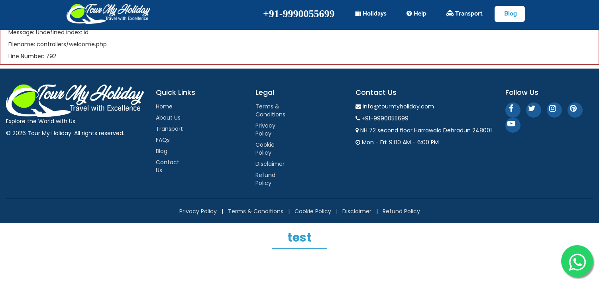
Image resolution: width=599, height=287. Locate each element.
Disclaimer (270, 164)
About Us (168, 118)
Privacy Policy (265, 130)
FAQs (163, 140)
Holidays (371, 13)
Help (416, 13)
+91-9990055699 (298, 14)
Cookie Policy (265, 149)
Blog (161, 151)
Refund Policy (265, 179)
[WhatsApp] (577, 261)
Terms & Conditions (270, 110)
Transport (169, 129)
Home (164, 106)
